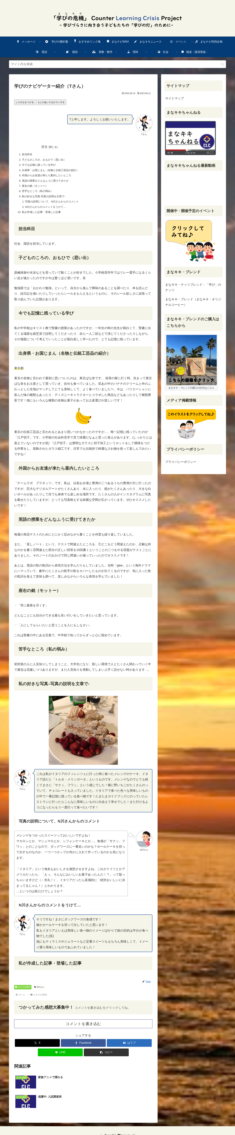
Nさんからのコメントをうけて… (47, 210)
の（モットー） (36, 188)
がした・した (43, 215)
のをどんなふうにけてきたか (47, 182)
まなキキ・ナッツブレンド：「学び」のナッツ (193, 287)
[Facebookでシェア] (83, 1047)
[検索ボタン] (222, 64)
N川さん (39, 991)
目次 (46, 147)
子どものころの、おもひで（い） (45, 160)
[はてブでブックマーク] (129, 1047)
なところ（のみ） (38, 193)
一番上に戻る (107, 1119)
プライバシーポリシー (180, 462)
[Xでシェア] (37, 1047)
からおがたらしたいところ (48, 176)
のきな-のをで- (45, 199)
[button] (106, 1056)
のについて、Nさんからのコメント (54, 204)
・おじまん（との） (52, 171)
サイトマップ (174, 98)
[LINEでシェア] (60, 1056)
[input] (117, 64)
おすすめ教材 (22, 991)
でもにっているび (40, 165)
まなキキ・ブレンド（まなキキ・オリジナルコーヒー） (193, 302)
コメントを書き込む (83, 1028)
